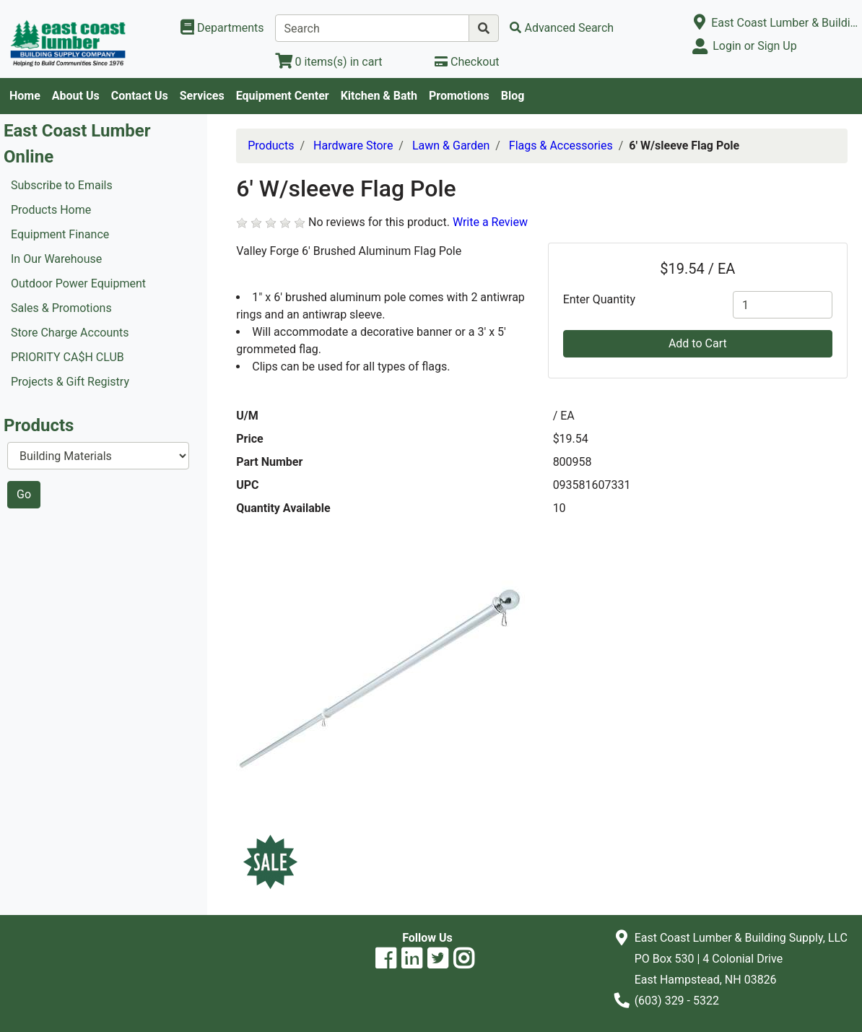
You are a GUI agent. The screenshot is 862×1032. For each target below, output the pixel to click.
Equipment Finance (60, 234)
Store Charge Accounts (70, 332)
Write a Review (490, 222)
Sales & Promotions (61, 308)
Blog (513, 96)
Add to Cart (698, 343)
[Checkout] (467, 62)
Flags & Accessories (561, 145)
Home (24, 96)
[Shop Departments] (222, 28)
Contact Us (139, 96)
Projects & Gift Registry (70, 382)
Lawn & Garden (450, 145)
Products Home (51, 210)
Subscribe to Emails (62, 185)
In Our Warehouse (56, 259)
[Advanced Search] (562, 28)
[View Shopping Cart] (329, 62)
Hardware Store (353, 145)
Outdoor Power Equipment (78, 283)
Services (202, 96)
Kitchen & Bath (379, 96)
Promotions (459, 96)
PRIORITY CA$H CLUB (67, 357)
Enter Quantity (599, 299)
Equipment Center (282, 96)
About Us (76, 96)
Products (271, 145)
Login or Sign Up (754, 46)
